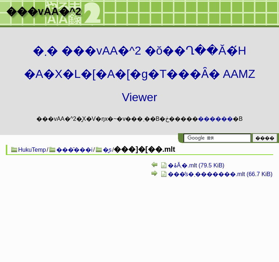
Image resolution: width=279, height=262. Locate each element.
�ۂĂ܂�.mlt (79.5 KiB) (196, 165)
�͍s (107, 150)
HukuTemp (32, 150)
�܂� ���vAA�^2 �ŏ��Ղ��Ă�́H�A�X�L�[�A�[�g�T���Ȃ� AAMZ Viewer (139, 74)
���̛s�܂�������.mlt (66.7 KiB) (220, 174)
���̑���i (74, 150)
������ (215, 119)
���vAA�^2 (43, 11)
